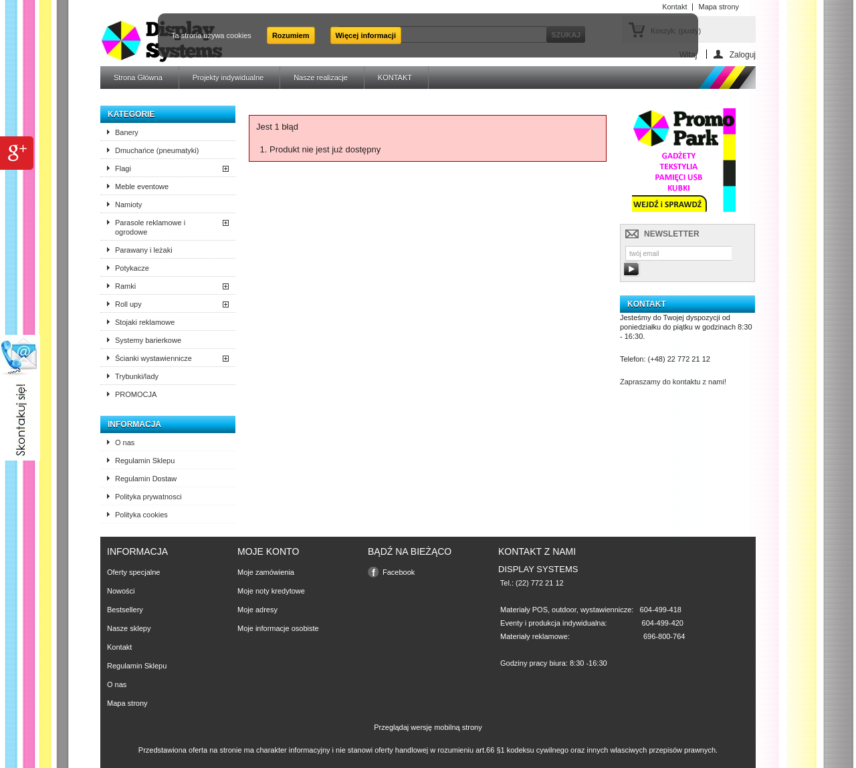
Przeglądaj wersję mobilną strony (427, 727)
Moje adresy (257, 610)
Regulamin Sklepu (145, 461)
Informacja (134, 424)
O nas (124, 442)
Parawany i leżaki (144, 250)
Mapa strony (127, 703)
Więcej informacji (366, 35)
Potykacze (132, 268)
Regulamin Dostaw (146, 479)
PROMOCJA (135, 394)
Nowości (121, 591)
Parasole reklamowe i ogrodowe (150, 227)
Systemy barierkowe (148, 340)
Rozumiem (291, 35)
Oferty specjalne (133, 572)
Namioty (128, 205)
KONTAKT (395, 78)
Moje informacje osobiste (278, 628)
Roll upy (128, 304)
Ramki (125, 286)
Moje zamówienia (265, 572)
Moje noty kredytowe (271, 591)
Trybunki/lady (136, 376)
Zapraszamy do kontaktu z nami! (673, 382)
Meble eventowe (142, 186)
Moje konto (268, 551)
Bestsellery (125, 610)
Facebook (399, 572)
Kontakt (119, 647)
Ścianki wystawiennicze (153, 358)
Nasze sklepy (128, 628)
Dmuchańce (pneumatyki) (157, 150)
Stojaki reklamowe (145, 322)
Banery (126, 132)
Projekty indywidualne (228, 78)
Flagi (123, 168)
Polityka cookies (141, 515)
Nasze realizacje (321, 78)
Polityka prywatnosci (148, 497)
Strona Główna (138, 78)
